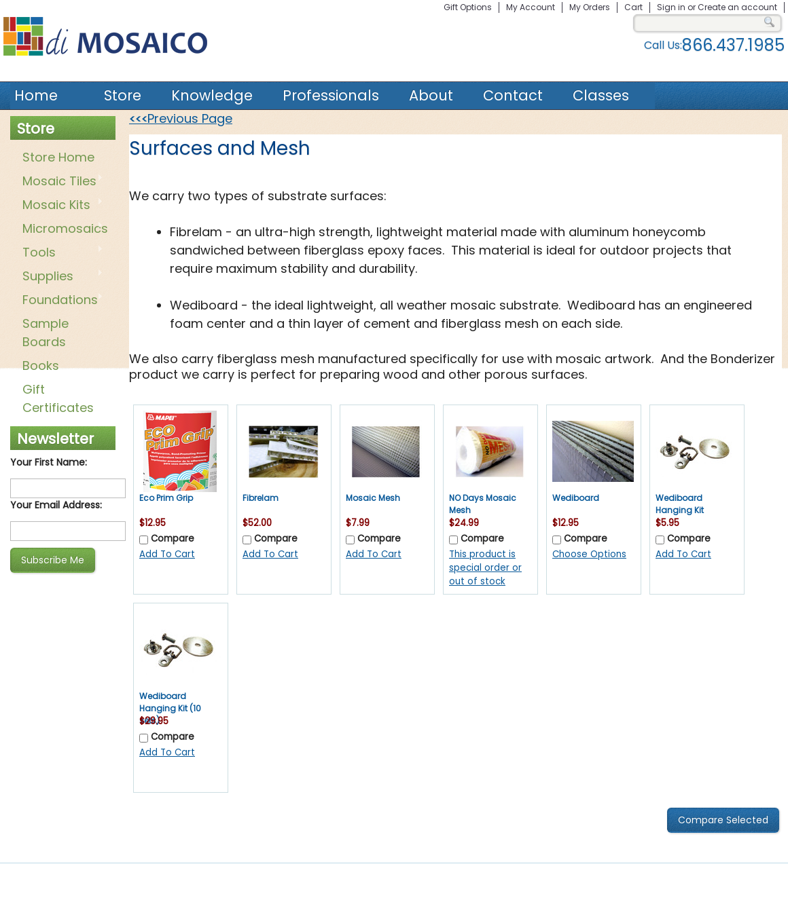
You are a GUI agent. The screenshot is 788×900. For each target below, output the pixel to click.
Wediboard (575, 498)
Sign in (671, 7)
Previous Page (180, 118)
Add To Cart (167, 554)
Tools (60, 253)
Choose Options (589, 554)
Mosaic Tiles (60, 181)
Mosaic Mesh (373, 498)
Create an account (737, 7)
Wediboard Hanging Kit (680, 504)
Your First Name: (48, 462)
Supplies (60, 276)
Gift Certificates (58, 398)
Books (40, 365)
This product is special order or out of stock (485, 568)
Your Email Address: (56, 505)
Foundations (60, 300)
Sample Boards (45, 332)
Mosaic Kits (60, 205)
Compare (172, 538)
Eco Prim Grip (166, 498)
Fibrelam (261, 498)
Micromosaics (62, 229)
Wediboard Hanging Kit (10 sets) (170, 708)
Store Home (58, 157)
